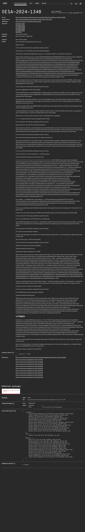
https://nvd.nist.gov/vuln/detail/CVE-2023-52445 (28, 364)
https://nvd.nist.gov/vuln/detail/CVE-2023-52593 (28, 370)
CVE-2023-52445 (20, 26)
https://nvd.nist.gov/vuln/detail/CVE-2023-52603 (28, 375)
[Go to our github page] (80, 3)
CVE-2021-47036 (20, 25)
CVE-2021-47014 (20, 23)
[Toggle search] (71, 3)
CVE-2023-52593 (20, 31)
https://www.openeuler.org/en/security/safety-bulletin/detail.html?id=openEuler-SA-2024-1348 (40, 357)
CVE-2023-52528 (20, 29)
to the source (72, 13)
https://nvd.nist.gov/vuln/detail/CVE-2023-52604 (28, 377)
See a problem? (56, 11)
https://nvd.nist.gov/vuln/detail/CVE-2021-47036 (28, 362)
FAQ (36, 3)
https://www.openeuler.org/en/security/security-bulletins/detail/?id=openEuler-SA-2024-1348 (40, 17)
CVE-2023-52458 (20, 28)
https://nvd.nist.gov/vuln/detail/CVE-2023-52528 (28, 368)
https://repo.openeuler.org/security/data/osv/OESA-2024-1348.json (33, 19)
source (26, 465)
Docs (43, 3)
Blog (31, 3)
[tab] (11, 391)
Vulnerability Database (20, 3)
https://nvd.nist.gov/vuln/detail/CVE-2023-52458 (28, 366)
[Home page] (5, 3)
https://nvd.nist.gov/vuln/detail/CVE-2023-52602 (28, 373)
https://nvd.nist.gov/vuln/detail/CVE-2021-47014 (28, 360)
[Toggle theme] (76, 3)
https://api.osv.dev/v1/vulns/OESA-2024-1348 (27, 21)
